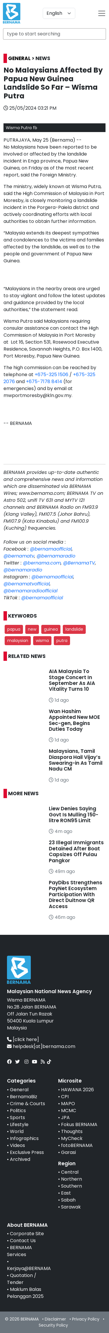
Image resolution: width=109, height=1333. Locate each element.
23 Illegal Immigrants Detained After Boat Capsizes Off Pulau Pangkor (76, 851)
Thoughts (72, 1131)
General (19, 1089)
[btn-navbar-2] (101, 13)
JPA (65, 1117)
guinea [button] (51, 629)
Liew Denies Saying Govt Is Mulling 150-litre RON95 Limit (73, 814)
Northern (71, 1179)
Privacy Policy (85, 1319)
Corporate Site (27, 1233)
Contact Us (23, 1240)
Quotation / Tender (21, 1279)
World (17, 1131)
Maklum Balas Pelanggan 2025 (25, 1293)
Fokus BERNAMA (79, 1124)
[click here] (26, 1039)
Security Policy (53, 1325)
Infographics (24, 1138)
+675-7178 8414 (44, 381)
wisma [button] (42, 640)
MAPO (68, 1103)
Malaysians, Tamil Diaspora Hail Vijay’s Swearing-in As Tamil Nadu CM (76, 760)
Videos (17, 1145)
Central (69, 1172)
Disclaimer (55, 1319)
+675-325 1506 (51, 374)
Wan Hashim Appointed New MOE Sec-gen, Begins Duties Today (74, 720)
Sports (17, 1117)
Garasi (68, 1152)
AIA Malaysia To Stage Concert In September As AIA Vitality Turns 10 (72, 680)
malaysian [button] (17, 640)
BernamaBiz (23, 1096)
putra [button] (61, 640)
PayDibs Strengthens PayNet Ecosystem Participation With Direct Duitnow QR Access (75, 894)
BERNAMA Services (19, 1251)
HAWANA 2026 (77, 1089)
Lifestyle (19, 1124)
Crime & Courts (27, 1103)
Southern (71, 1186)
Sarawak (71, 1207)
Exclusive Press (27, 1152)
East (66, 1193)
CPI (65, 1096)
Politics (18, 1110)
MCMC (68, 1110)
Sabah (68, 1200)
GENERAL (19, 58)
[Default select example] (59, 13)
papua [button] (13, 629)
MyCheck (72, 1138)
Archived (20, 1159)
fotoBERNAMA (77, 1145)
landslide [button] (74, 629)
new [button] (32, 629)
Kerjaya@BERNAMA (29, 1268)
